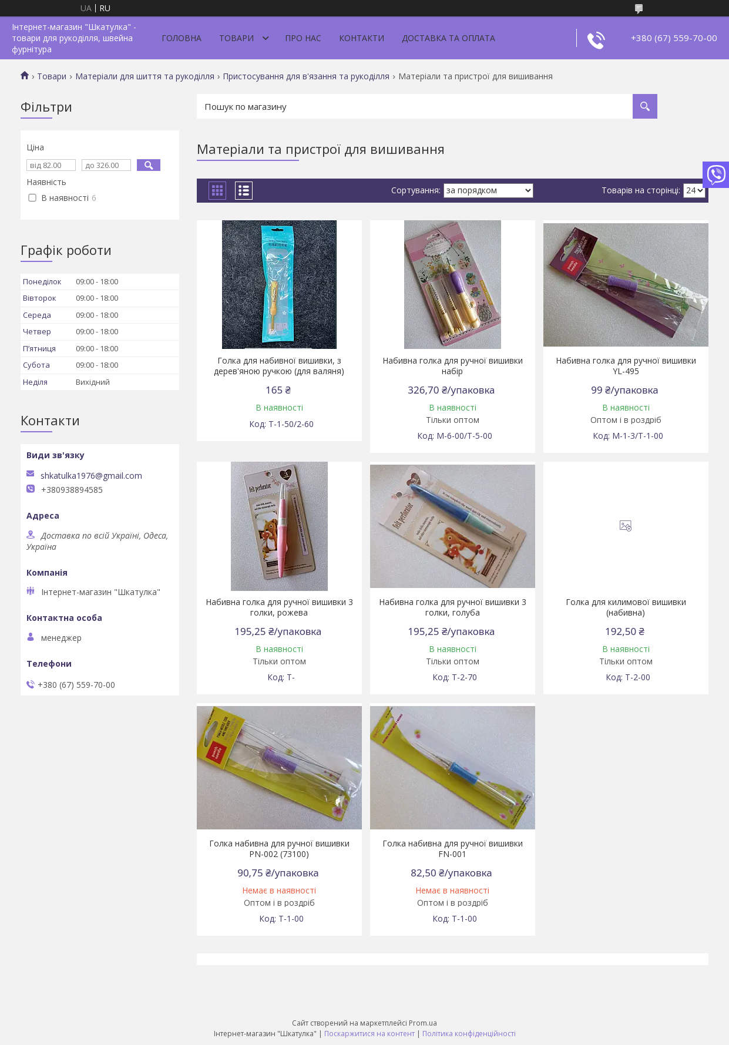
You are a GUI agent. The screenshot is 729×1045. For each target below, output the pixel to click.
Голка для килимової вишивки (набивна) (626, 607)
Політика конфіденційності (469, 1034)
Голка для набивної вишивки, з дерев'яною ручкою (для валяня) (279, 366)
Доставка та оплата (448, 37)
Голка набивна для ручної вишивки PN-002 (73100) (279, 848)
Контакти (361, 37)
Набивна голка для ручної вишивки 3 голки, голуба (452, 607)
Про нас (303, 37)
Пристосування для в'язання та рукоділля (306, 76)
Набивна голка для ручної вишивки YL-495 (626, 366)
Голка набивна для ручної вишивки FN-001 (452, 848)
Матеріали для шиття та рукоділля (144, 76)
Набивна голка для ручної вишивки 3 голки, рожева (279, 607)
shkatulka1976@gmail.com (91, 476)
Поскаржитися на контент (369, 1034)
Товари (236, 37)
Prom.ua (423, 1023)
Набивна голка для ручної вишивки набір (452, 366)
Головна (181, 37)
